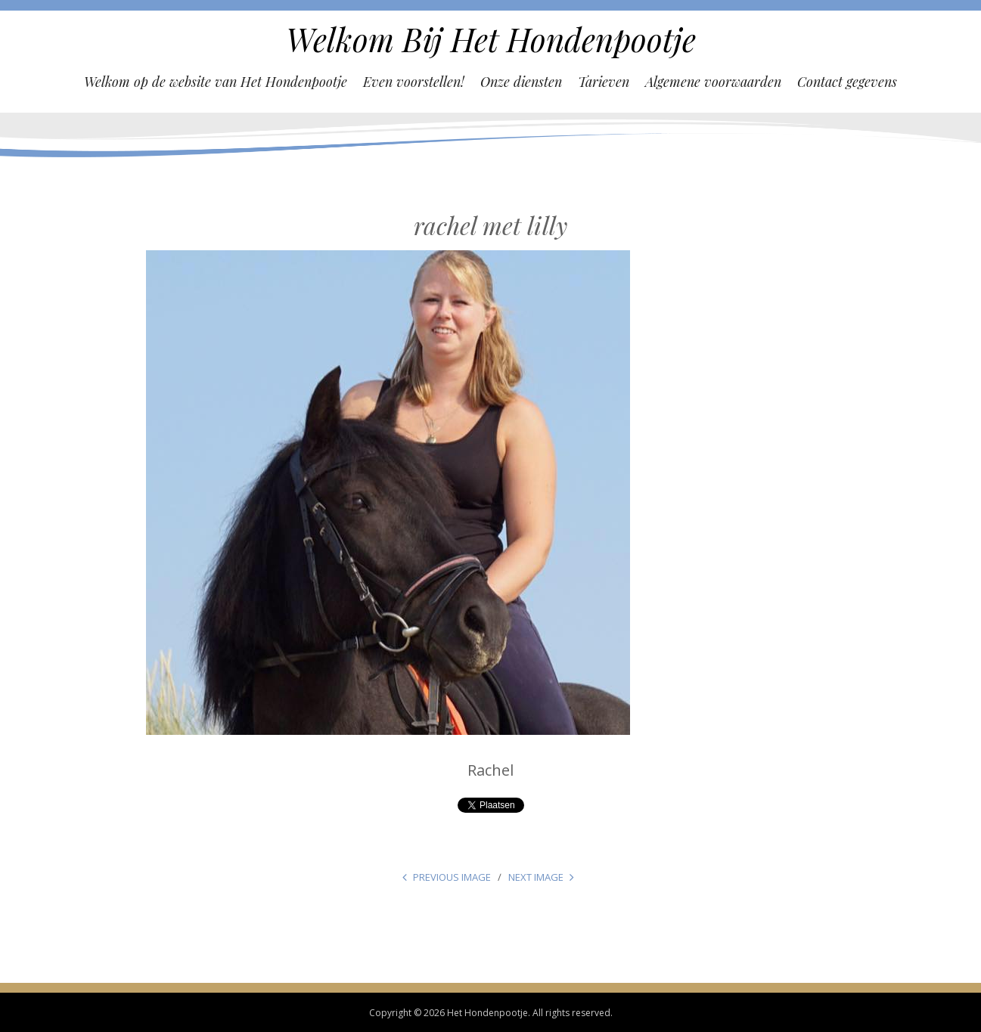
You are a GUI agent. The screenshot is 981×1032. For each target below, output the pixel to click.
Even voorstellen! (413, 82)
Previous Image (452, 877)
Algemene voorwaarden (713, 82)
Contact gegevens (847, 82)
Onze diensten (521, 82)
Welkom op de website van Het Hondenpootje (215, 82)
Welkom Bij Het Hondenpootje (491, 39)
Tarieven (603, 82)
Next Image (535, 877)
